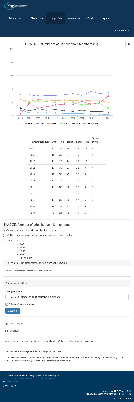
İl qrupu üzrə (55, 18)
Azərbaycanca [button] (120, 30)
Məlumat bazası (16, 18)
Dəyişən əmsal (14, 291)
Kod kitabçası (14, 323)
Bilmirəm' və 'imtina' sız (19, 304)
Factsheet (12, 330)
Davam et (13, 310)
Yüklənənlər (74, 18)
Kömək (90, 18)
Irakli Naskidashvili (14, 381)
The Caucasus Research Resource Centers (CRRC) (30, 378)
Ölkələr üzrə (37, 18)
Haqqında (104, 18)
